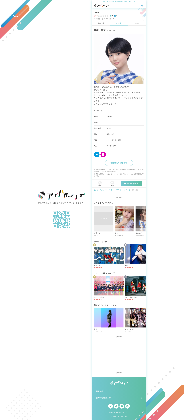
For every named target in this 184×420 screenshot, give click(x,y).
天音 (95, 329)
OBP (96, 12)
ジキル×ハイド (119, 235)
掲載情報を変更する (119, 163)
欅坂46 (96, 235)
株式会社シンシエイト (123, 412)
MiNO (127, 265)
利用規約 (99, 391)
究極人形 (97, 265)
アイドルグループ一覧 (106, 190)
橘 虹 (117, 233)
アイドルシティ (121, 416)
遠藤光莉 (97, 233)
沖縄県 (97, 19)
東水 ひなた (140, 233)
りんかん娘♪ (129, 329)
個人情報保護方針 (103, 398)
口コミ (136, 23)
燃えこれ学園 (99, 297)
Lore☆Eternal (140, 235)
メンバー (119, 23)
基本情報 (101, 23)
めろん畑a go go (131, 297)
